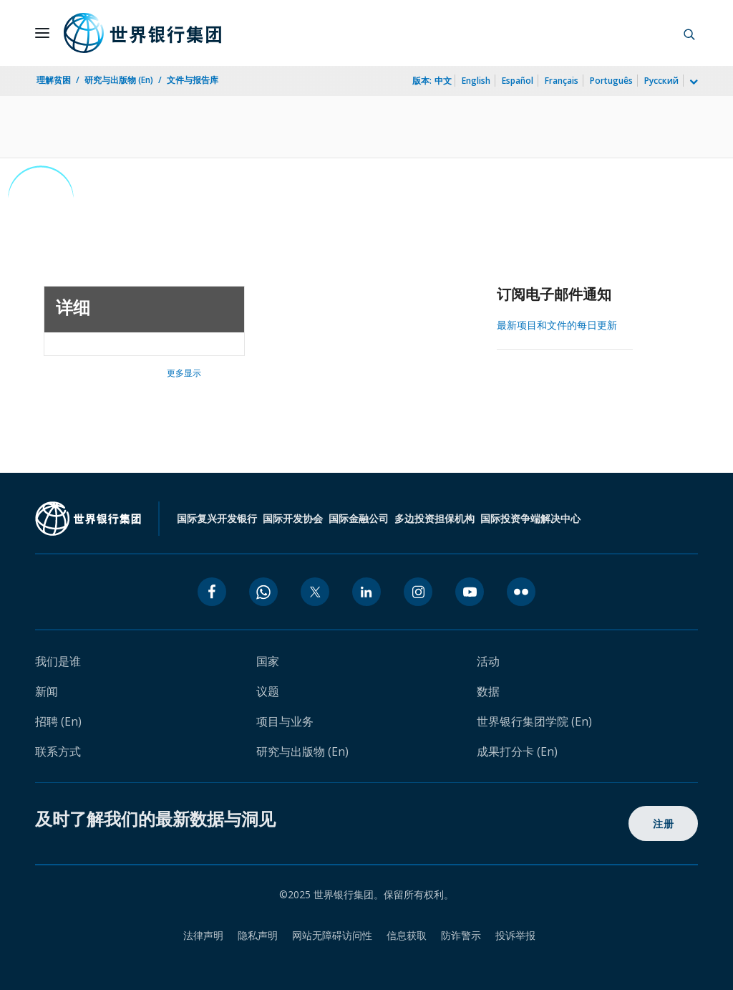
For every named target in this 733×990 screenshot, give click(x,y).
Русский (661, 81)
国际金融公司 (359, 518)
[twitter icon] (315, 591)
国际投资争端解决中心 (530, 518)
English (476, 81)
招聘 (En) (58, 721)
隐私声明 (258, 935)
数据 (488, 691)
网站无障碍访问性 (332, 935)
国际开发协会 (293, 518)
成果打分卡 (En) (517, 751)
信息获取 (407, 935)
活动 (488, 661)
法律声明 (203, 935)
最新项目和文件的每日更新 (557, 325)
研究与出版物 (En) (118, 80)
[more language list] (692, 82)
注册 (663, 823)
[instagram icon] (418, 591)
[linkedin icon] (366, 591)
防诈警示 (461, 935)
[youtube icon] (469, 591)
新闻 (46, 691)
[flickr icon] (521, 591)
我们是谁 (58, 661)
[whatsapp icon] (263, 591)
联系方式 (58, 751)
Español (517, 81)
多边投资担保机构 (434, 518)
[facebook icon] (212, 591)
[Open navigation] (42, 33)
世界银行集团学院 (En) (534, 721)
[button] (689, 33)
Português (611, 81)
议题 (267, 691)
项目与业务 (285, 721)
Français (561, 81)
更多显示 (184, 373)
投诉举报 (515, 935)
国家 (267, 661)
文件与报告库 (192, 80)
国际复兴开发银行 (217, 518)
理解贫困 (54, 80)
